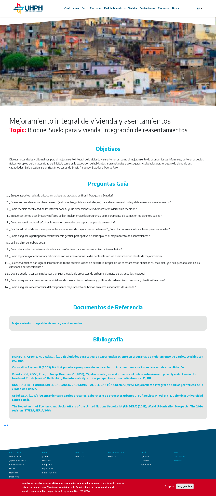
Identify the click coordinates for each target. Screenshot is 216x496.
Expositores (47, 468)
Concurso (95, 8)
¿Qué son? (145, 456)
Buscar (176, 8)
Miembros (14, 476)
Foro (84, 8)
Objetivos (46, 460)
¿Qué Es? (46, 456)
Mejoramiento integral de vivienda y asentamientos (47, 323)
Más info (85, 491)
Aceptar (169, 486)
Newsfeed (13, 472)
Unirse (12, 468)
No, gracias (185, 486)
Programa (47, 464)
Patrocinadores (49, 472)
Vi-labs (132, 8)
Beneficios (112, 456)
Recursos (163, 8)
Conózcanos (71, 8)
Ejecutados (146, 464)
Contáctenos (147, 8)
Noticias (178, 452)
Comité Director (16, 464)
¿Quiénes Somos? (17, 460)
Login (6, 425)
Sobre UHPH (15, 456)
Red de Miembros (115, 8)
